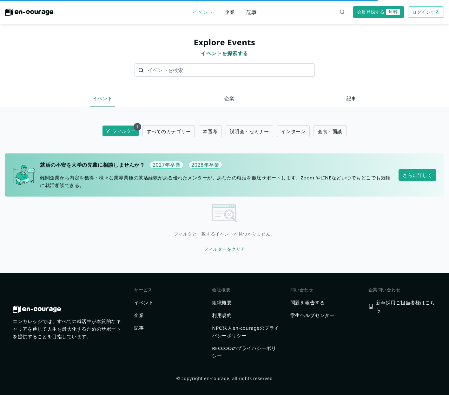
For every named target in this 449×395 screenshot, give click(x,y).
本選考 (210, 131)
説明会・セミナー (249, 131)
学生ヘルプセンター (312, 315)
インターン (293, 131)
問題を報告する (307, 302)
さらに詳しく (417, 175)
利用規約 (222, 315)
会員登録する (378, 12)
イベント (202, 12)
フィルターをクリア (224, 249)
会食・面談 (330, 131)
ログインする (426, 12)
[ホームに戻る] (29, 13)
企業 (230, 12)
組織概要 (222, 302)
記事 (252, 12)
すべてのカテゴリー (169, 131)
